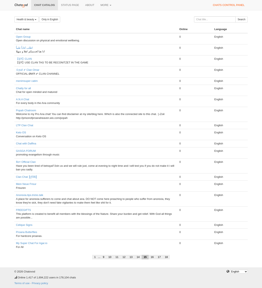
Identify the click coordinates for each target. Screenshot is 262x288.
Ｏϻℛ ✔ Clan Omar (27, 69)
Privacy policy (40, 283)
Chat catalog (44, 5)
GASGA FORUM (26, 150)
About (89, 5)
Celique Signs (24, 224)
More (106, 5)
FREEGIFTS (23, 210)
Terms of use (21, 283)
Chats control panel (229, 5)
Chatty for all (23, 88)
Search (241, 19)
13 (131, 257)
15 (145, 257)
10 (109, 257)
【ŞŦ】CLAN (24, 58)
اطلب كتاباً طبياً (24, 47)
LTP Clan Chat (24, 125)
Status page (70, 5)
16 (152, 257)
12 (123, 257)
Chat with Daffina (26, 143)
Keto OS (21, 132)
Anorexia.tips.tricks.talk (29, 195)
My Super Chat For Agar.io (31, 243)
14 (138, 257)
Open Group (23, 36)
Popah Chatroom (26, 110)
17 (159, 257)
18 (166, 257)
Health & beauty (26, 19)
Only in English (50, 19)
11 (116, 257)
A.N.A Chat (22, 99)
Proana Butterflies (26, 232)
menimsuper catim (27, 80)
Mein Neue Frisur (26, 184)
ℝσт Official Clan (26, 161)
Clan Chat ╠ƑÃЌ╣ (26, 176)
